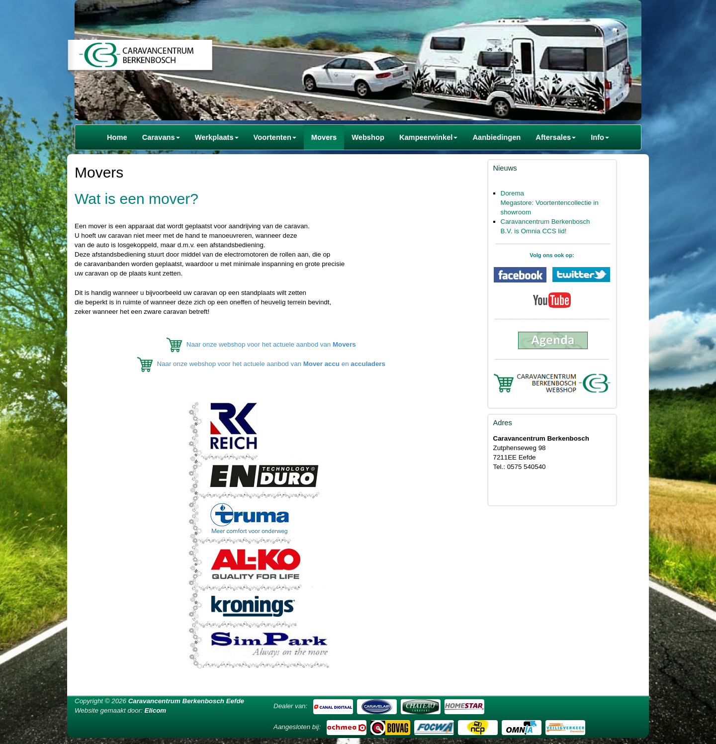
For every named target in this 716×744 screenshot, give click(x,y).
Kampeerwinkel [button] (428, 137)
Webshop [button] (368, 137)
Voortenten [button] (275, 137)
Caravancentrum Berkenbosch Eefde (186, 701)
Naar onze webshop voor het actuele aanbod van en (271, 364)
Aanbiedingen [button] (496, 137)
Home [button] (117, 137)
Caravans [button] (161, 137)
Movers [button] (324, 137)
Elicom (156, 710)
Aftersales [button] (556, 137)
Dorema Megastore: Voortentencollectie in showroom (550, 202)
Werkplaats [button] (217, 137)
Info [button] (600, 137)
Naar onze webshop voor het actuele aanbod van (271, 344)
